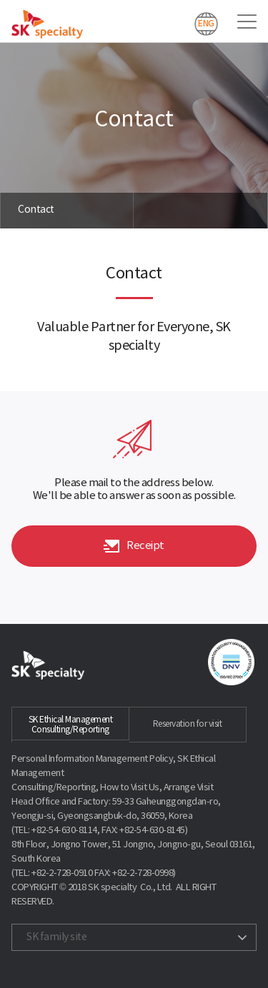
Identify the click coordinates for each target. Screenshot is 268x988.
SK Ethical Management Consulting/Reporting (71, 725)
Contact (36, 210)
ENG (206, 24)
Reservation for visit (187, 724)
